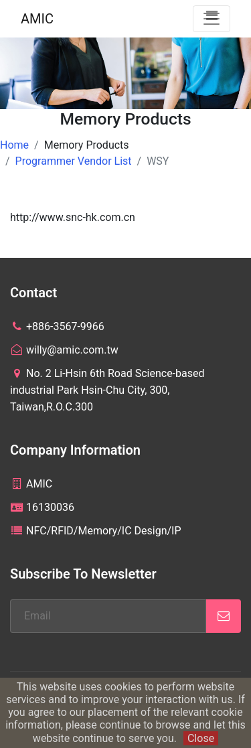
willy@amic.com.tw (64, 350)
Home (14, 145)
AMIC (37, 19)
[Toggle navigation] (211, 18)
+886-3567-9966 (57, 326)
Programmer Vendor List (73, 161)
